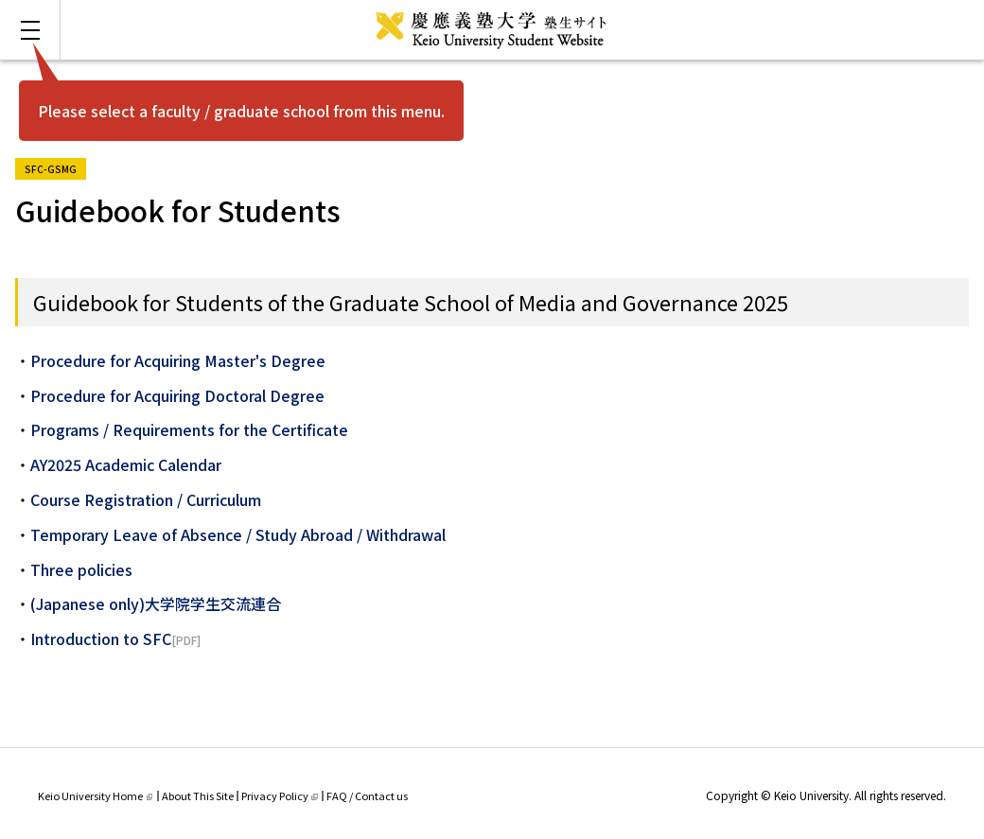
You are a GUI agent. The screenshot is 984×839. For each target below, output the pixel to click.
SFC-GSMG (55, 167)
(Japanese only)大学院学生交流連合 (155, 603)
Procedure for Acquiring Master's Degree (177, 360)
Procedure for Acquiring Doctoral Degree (177, 395)
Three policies (81, 569)
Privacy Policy (279, 795)
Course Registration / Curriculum (145, 499)
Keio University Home (95, 795)
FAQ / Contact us (367, 795)
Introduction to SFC (100, 638)
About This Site (198, 795)
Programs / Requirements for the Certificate (189, 429)
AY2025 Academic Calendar (125, 464)
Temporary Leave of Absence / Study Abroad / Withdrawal (238, 534)
